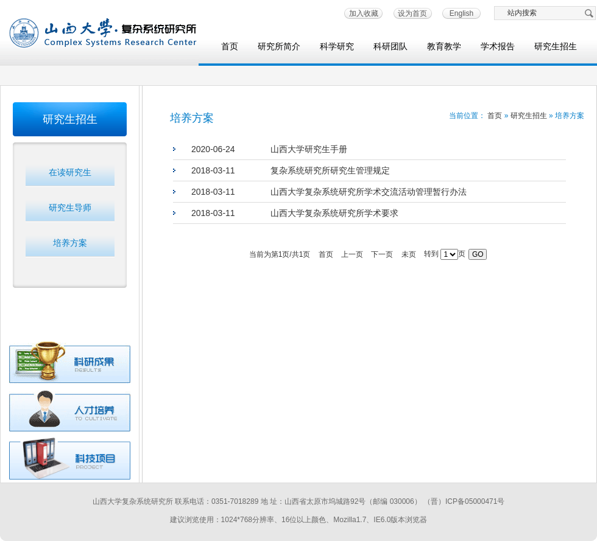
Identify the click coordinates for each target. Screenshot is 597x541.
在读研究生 (70, 172)
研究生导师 (70, 207)
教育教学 (444, 46)
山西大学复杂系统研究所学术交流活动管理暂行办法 (368, 192)
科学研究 (337, 46)
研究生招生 (555, 46)
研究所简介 (279, 46)
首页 (229, 46)
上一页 (352, 254)
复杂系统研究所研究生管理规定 (330, 170)
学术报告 (498, 46)
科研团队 (390, 46)
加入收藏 (363, 13)
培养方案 (70, 243)
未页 (408, 254)
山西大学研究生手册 (308, 149)
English (461, 13)
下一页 (382, 254)
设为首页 (412, 13)
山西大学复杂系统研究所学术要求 (334, 213)
